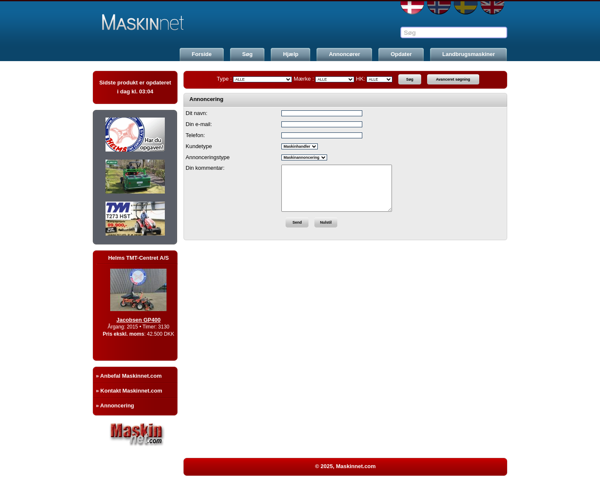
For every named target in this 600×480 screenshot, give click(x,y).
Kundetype (199, 146)
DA (412, 7)
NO (439, 7)
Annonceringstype (208, 157)
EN (492, 7)
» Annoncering (115, 405)
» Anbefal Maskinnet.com (129, 376)
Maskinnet (157, 22)
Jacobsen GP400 (144, 320)
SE (466, 7)
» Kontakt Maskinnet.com (129, 390)
